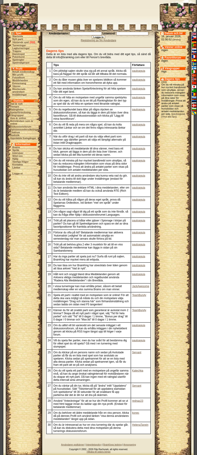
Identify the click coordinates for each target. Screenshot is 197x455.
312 (32, 42)
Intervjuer (18, 153)
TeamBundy (139, 295)
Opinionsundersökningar (24, 129)
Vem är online (18, 118)
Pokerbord (18, 57)
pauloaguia (138, 70)
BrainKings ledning (112, 444)
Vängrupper (17, 115)
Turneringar (19, 45)
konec (135, 412)
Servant (136, 352)
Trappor (17, 51)
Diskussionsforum (20, 126)
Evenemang (19, 83)
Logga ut (17, 173)
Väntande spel (20, 42)
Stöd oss (17, 156)
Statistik (15, 135)
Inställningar (19, 94)
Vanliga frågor (20, 161)
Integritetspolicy (93, 444)
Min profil (18, 74)
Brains (16, 147)
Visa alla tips (169, 116)
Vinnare (14, 106)
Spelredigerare (21, 62)
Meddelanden (20, 80)
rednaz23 (137, 400)
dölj (164, 82)
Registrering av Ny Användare (98, 40)
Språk (15, 150)
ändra (176, 39)
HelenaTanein (140, 424)
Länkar (16, 167)
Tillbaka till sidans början (98, 452)
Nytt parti (17, 39)
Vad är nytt (16, 103)
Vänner (16, 86)
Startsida (17, 36)
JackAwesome (140, 286)
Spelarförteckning (20, 112)
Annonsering (129, 444)
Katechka (137, 370)
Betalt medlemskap (23, 71)
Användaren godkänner (72, 444)
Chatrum (15, 132)
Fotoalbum (18, 77)
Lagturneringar (21, 48)
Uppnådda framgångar (23, 138)
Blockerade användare (19, 90)
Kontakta (17, 164)
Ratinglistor (17, 109)
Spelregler (18, 59)
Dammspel (18, 54)
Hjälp (15, 158)
